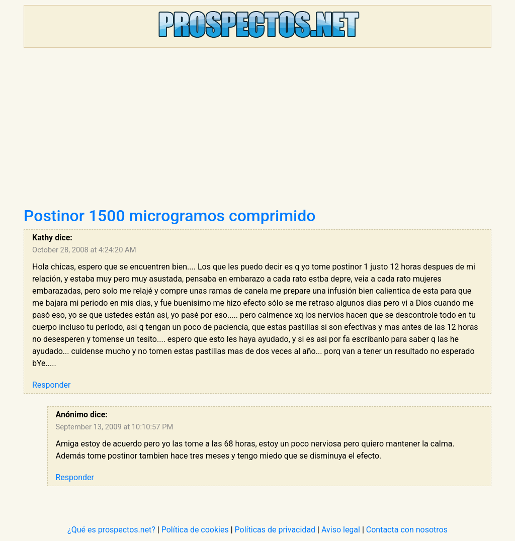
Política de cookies (195, 529)
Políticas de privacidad (275, 529)
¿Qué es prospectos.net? (111, 529)
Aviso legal (340, 529)
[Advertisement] (257, 130)
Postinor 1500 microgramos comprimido (169, 215)
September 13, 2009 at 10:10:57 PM (115, 426)
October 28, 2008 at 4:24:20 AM (84, 249)
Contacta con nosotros (407, 529)
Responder (51, 385)
